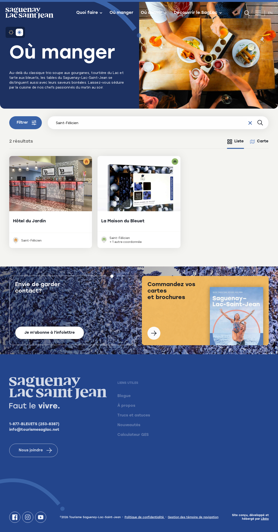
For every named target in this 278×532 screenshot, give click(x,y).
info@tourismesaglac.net (34, 435)
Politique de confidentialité (145, 517)
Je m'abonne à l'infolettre (49, 333)
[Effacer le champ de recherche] (250, 122)
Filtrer (26, 122)
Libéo (265, 519)
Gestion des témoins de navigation (193, 517)
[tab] (235, 141)
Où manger (121, 13)
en (270, 13)
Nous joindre (35, 456)
